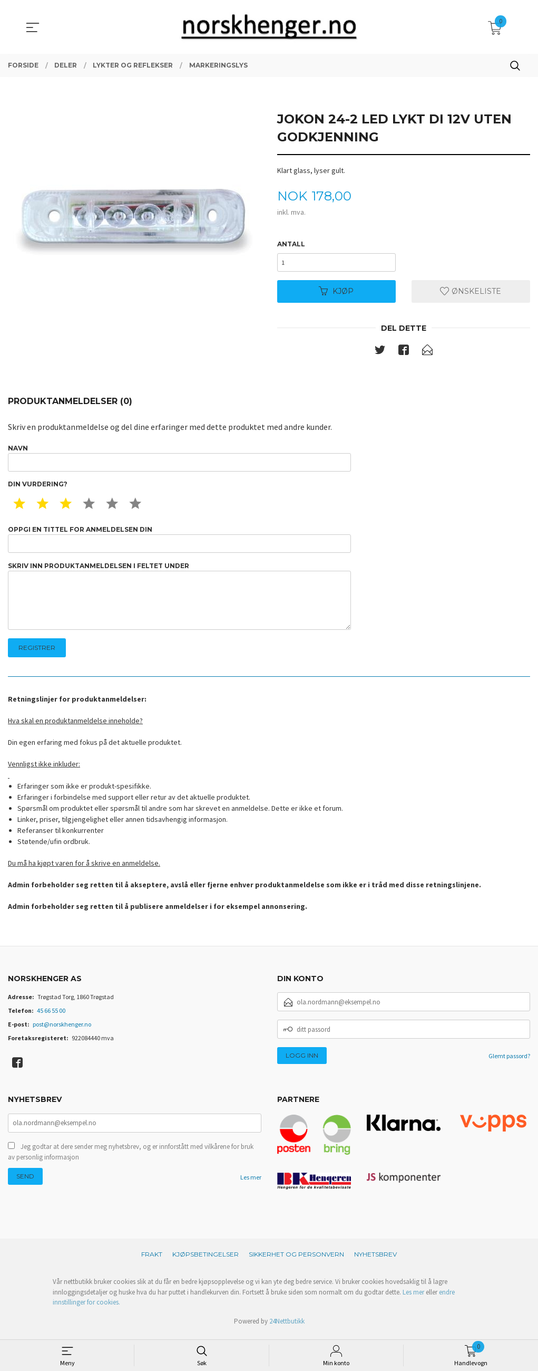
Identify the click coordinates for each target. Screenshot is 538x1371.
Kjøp (336, 291)
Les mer (250, 1183)
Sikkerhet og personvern (296, 1259)
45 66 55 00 (51, 1015)
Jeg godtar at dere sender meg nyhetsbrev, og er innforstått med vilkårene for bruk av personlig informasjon (130, 1157)
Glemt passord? (509, 1061)
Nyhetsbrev (375, 1259)
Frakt (151, 1259)
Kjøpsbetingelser (205, 1259)
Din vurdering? (37, 486)
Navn (179, 459)
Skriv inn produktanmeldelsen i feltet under (179, 599)
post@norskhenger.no (62, 1029)
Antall (291, 244)
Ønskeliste (470, 291)
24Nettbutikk (287, 1325)
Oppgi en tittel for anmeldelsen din (179, 541)
